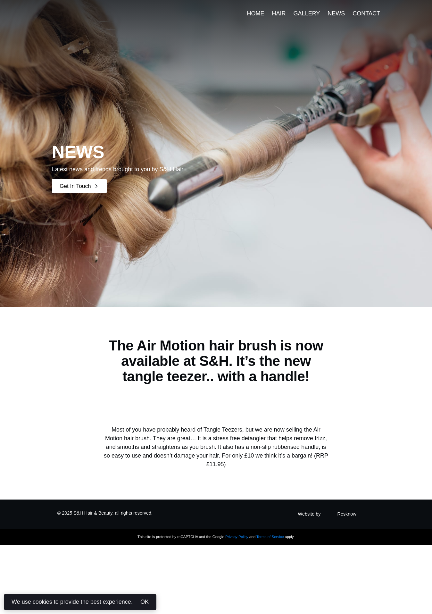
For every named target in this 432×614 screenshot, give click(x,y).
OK (144, 602)
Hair (279, 20)
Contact (366, 20)
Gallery (307, 20)
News (336, 20)
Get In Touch (80, 186)
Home (255, 20)
